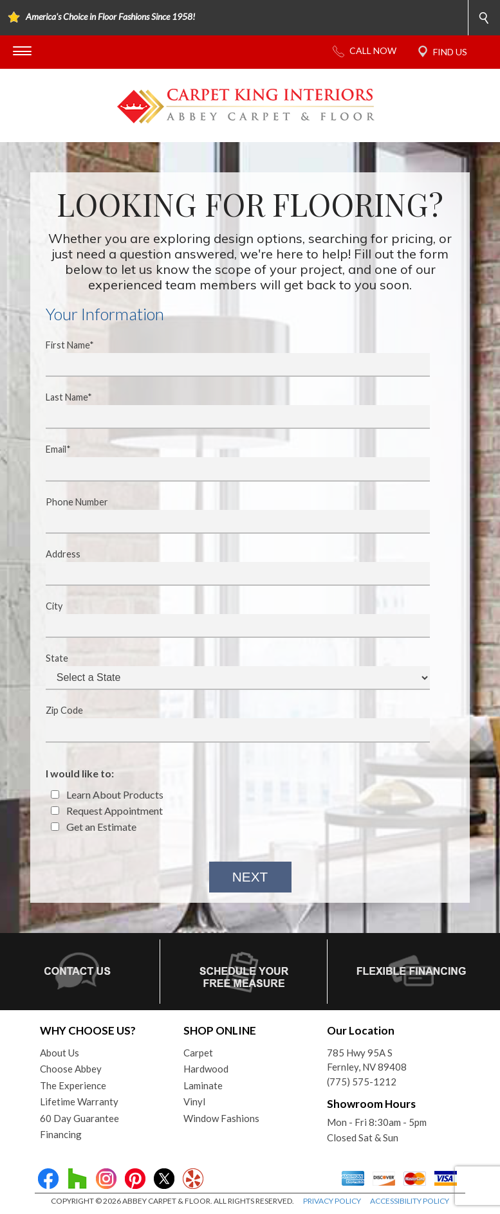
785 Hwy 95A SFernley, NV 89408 (367, 1060)
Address (230, 567)
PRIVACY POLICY (332, 1201)
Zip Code (230, 723)
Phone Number (230, 515)
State (230, 671)
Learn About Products (107, 794)
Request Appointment (107, 810)
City (230, 619)
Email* (230, 462)
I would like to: (80, 773)
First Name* (230, 358)
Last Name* (230, 410)
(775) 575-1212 (361, 1081)
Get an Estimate (93, 826)
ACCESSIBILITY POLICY (409, 1201)
